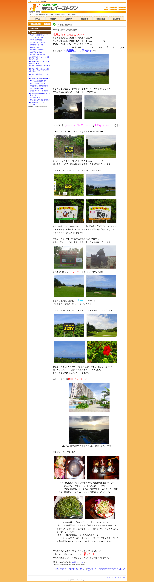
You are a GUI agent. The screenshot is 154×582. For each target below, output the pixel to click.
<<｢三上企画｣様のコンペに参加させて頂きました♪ (69, 569)
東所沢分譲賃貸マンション (38, 83)
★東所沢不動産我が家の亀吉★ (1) (39, 65)
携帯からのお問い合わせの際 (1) (39, 100)
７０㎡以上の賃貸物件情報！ (38, 81)
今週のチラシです (35, 47)
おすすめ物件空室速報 (36, 88)
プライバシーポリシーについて (116, 577)
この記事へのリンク (77, 562)
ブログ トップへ (92, 569)
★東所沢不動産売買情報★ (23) (38, 35)
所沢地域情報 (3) (34, 97)
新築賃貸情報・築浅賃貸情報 (38, 86)
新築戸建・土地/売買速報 (37, 54)
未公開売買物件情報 (36, 52)
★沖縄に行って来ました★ (65, 30)
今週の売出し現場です (36, 50)
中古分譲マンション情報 (37, 42)
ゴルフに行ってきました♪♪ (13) (39, 37)
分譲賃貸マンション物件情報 (38, 91)
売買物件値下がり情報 (36, 45)
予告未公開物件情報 (36, 40)
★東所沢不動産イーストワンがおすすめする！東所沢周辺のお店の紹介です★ (39, 69)
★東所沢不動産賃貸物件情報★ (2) (39, 78)
